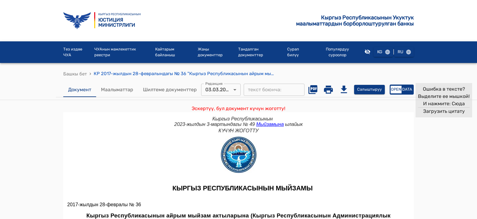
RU (404, 52)
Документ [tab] (79, 89)
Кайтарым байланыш (165, 52)
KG (383, 52)
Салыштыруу (369, 89)
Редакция (214, 83)
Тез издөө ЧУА (72, 52)
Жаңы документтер (210, 52)
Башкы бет (75, 74)
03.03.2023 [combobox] (218, 89)
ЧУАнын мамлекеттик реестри (115, 52)
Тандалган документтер (250, 52)
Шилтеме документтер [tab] (170, 89)
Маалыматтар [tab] (117, 89)
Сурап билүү (293, 52)
